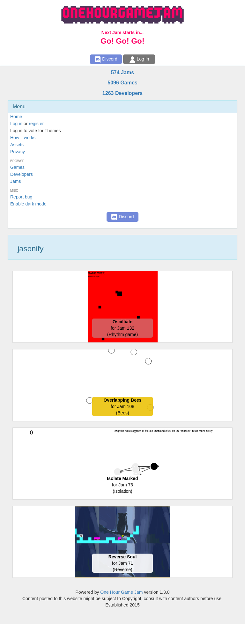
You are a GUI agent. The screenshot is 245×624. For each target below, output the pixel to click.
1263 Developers (122, 93)
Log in (16, 123)
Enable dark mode (28, 203)
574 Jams (122, 72)
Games (17, 167)
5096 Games (122, 82)
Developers (21, 174)
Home (16, 116)
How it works (22, 137)
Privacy (17, 151)
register (36, 123)
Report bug (21, 196)
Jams (15, 181)
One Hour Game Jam (121, 592)
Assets (17, 144)
